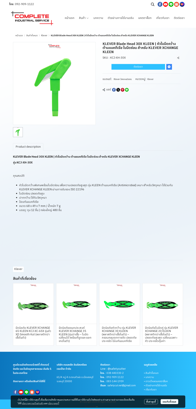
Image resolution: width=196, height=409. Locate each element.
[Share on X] (118, 90)
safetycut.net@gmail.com (121, 386)
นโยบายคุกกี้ (53, 403)
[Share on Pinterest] (122, 90)
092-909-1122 (24, 4)
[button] (152, 4)
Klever (44, 35)
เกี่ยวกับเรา (150, 390)
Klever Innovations (123, 79)
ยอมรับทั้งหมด (169, 401)
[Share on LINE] (127, 90)
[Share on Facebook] (114, 90)
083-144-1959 (115, 381)
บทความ (149, 377)
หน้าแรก (19, 35)
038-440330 (113, 373)
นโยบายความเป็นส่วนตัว (32, 403)
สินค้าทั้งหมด (32, 35)
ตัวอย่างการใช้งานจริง (156, 386)
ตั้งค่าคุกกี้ (151, 401)
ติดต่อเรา (138, 67)
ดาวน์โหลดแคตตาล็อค (156, 381)
